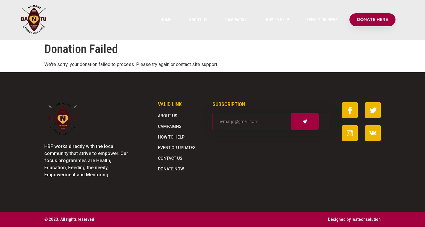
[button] (372, 19)
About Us (198, 19)
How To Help (276, 19)
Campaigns (236, 19)
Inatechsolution (366, 219)
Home (166, 19)
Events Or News (322, 19)
